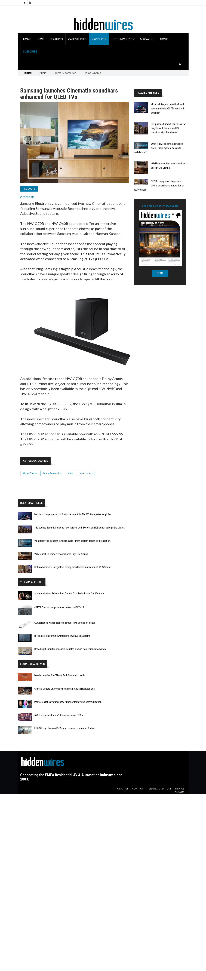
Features (56, 39)
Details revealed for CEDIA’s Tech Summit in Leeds (59, 675)
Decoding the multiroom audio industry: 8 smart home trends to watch (70, 649)
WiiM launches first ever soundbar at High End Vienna (61, 554)
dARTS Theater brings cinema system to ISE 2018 (59, 607)
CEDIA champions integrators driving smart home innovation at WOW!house (72, 567)
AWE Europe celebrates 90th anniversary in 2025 (58, 715)
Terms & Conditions (159, 788)
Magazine (147, 39)
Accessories (85, 473)
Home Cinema (92, 72)
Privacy (179, 788)
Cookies (179, 792)
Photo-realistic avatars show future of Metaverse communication (68, 701)
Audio (42, 72)
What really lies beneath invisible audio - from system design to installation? (72, 540)
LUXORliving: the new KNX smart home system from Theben (64, 728)
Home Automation (65, 72)
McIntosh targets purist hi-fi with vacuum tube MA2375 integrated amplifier (72, 514)
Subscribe (30, 51)
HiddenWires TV (123, 39)
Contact (137, 788)
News (40, 39)
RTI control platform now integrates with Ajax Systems (62, 635)
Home (27, 39)
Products (99, 39)
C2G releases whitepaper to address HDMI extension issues (64, 622)
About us (122, 788)
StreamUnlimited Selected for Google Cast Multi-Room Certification (69, 593)
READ (160, 273)
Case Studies (77, 39)
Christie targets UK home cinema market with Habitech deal (64, 688)
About (164, 39)
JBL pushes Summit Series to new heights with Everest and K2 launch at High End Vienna (79, 527)
